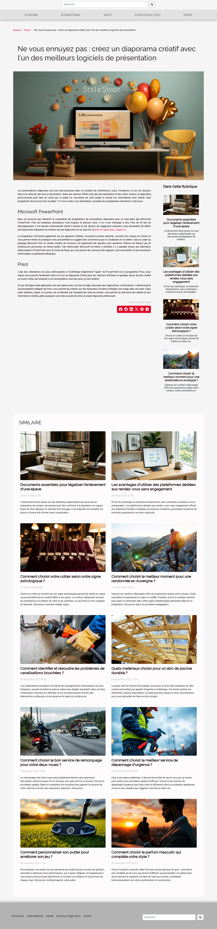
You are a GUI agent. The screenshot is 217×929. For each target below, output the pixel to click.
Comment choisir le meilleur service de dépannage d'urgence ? (144, 762)
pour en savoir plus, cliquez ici (110, 229)
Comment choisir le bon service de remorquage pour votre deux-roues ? (61, 762)
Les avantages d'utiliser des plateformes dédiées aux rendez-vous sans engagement (181, 276)
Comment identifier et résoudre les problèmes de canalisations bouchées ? (62, 670)
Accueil (17, 30)
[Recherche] (104, 4)
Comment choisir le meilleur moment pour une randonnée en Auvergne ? (181, 377)
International (71, 14)
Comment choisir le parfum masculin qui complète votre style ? (146, 854)
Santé (108, 14)
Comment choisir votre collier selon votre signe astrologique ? (181, 328)
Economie (31, 14)
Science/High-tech (148, 14)
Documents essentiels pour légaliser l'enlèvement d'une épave (181, 223)
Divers (188, 14)
